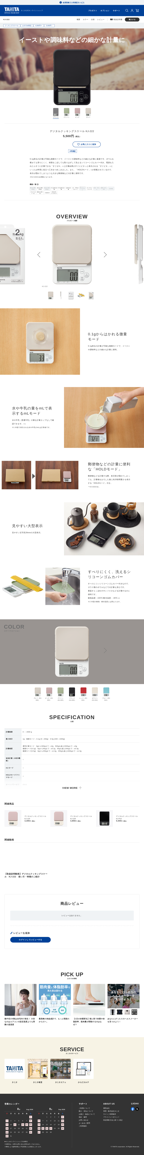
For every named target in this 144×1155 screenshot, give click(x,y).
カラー (85, 19)
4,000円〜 (38, 25)
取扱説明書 (116, 19)
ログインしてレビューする (30, 940)
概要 (78, 19)
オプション (104, 11)
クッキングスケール (11, 25)
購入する (132, 19)
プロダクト (92, 11)
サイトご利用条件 (109, 1114)
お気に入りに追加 (86, 144)
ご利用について (84, 1108)
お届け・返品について (87, 1114)
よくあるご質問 (84, 1123)
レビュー (101, 19)
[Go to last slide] (38, 254)
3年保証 (73, 151)
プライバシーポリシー (111, 1117)
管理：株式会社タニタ (111, 1111)
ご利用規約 (83, 1126)
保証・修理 (83, 1117)
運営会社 (106, 1108)
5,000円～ (49, 25)
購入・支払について (86, 1111)
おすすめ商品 (26, 25)
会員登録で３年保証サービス (73, 2)
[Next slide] (105, 254)
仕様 (93, 19)
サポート (116, 11)
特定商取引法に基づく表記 (113, 1120)
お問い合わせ (83, 1120)
